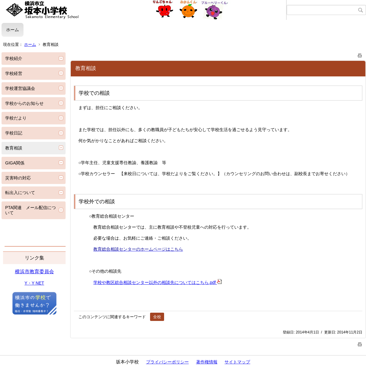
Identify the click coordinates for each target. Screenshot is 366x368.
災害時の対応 (18, 177)
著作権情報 (206, 361)
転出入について (20, 192)
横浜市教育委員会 (34, 271)
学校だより (16, 118)
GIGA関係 (14, 162)
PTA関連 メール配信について (30, 210)
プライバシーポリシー (167, 361)
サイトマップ (237, 361)
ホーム (12, 29)
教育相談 (13, 147)
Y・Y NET (34, 283)
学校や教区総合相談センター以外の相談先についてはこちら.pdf (157, 282)
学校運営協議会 (20, 88)
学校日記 (13, 133)
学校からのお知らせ (24, 103)
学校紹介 (13, 58)
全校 (157, 317)
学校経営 (13, 73)
